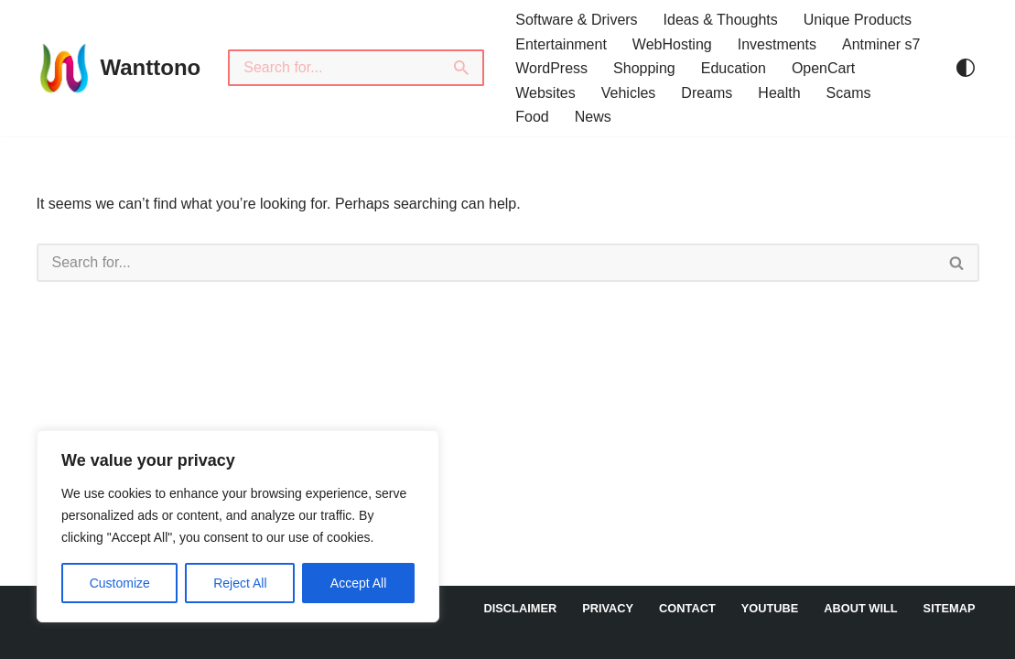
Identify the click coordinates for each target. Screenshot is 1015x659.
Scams (848, 93)
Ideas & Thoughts (721, 19)
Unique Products (858, 19)
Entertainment (561, 44)
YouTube (770, 608)
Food (531, 116)
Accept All (358, 583)
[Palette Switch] (965, 68)
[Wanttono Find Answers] (119, 67)
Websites (545, 93)
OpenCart (823, 68)
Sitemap (949, 608)
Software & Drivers (576, 19)
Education (733, 68)
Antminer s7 (881, 44)
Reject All (239, 583)
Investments (777, 44)
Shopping (644, 68)
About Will (860, 608)
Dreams (706, 93)
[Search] (334, 67)
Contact (687, 608)
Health (779, 93)
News (593, 116)
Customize (120, 583)
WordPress (551, 68)
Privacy (607, 608)
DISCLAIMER (520, 608)
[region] (238, 526)
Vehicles (628, 93)
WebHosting (672, 44)
